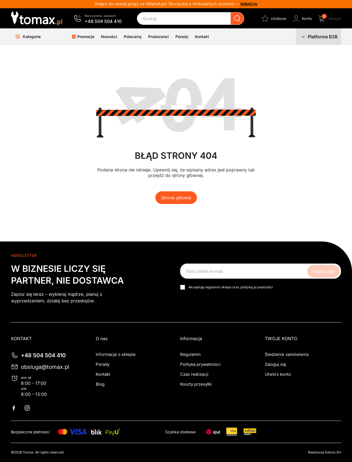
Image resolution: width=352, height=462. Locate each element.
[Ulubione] (273, 18)
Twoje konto (281, 338)
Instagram (30, 408)
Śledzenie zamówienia (287, 354)
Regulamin (190, 354)
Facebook (17, 408)
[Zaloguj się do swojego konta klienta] (302, 18)
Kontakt (103, 374)
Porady (102, 364)
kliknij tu (249, 3)
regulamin (213, 287)
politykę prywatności (256, 287)
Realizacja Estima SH (324, 452)
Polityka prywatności (200, 364)
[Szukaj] (190, 18)
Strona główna (176, 197)
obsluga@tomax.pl (45, 367)
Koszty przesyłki (196, 384)
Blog (100, 384)
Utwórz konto (278, 374)
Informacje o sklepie (116, 354)
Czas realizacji (194, 374)
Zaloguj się (275, 364)
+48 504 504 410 (103, 21)
